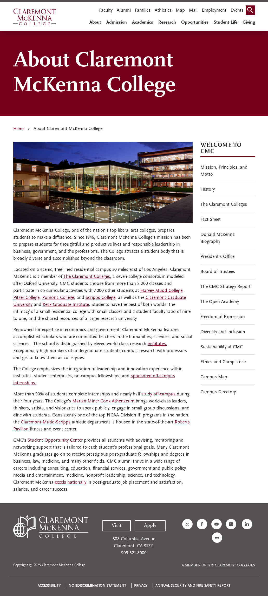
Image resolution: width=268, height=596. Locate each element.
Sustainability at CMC (221, 347)
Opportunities (194, 22)
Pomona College (58, 297)
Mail (193, 10)
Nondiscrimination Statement (97, 586)
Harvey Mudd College (161, 290)
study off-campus (159, 394)
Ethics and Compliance (223, 362)
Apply (150, 525)
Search (251, 8)
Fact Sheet (210, 219)
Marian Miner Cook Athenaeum (103, 401)
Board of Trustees (217, 271)
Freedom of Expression (222, 316)
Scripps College (100, 297)
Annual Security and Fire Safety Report (193, 586)
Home (18, 129)
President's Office (217, 256)
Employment (214, 10)
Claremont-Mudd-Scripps (45, 422)
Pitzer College (26, 297)
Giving (249, 22)
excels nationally (70, 482)
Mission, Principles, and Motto (223, 171)
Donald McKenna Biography (217, 238)
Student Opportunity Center (55, 440)
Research (167, 22)
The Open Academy (219, 301)
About (95, 22)
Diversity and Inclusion (222, 332)
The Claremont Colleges (86, 276)
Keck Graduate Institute (66, 304)
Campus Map (213, 377)
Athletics (163, 10)
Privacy (141, 586)
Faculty (106, 10)
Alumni (124, 10)
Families (143, 10)
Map (180, 10)
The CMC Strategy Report (225, 286)
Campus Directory (218, 392)
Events (237, 10)
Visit (116, 525)
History (207, 189)
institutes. (157, 343)
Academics (142, 22)
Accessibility (49, 586)
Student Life (225, 22)
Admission (116, 22)
